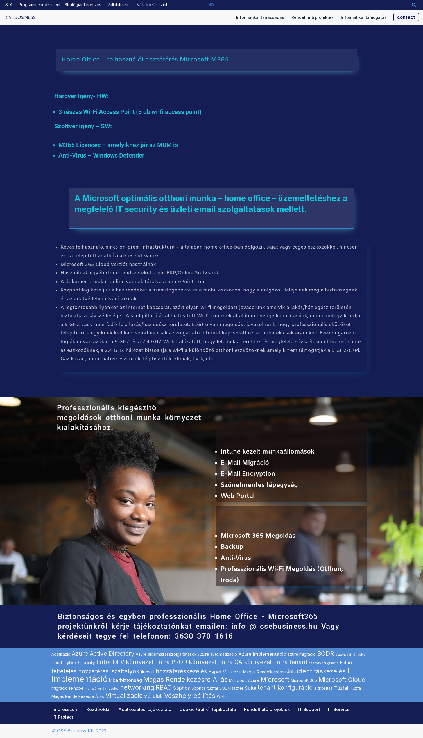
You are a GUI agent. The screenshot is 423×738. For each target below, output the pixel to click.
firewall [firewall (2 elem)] (147, 671)
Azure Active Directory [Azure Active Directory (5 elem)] (103, 653)
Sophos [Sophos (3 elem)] (181, 688)
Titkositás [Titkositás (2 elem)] (323, 688)
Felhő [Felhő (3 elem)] (346, 662)
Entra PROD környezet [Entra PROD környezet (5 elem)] (186, 662)
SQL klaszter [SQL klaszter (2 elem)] (231, 688)
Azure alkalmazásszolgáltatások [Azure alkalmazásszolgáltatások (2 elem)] (166, 654)
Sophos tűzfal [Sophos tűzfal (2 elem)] (204, 688)
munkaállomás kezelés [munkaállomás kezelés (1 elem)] (102, 689)
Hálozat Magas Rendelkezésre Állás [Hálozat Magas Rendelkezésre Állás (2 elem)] (262, 671)
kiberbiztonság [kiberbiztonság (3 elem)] (125, 680)
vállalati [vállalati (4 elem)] (153, 696)
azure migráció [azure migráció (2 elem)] (302, 654)
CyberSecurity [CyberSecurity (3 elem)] (79, 662)
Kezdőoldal (98, 709)
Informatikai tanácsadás (260, 17)
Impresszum (65, 709)
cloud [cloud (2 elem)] (56, 662)
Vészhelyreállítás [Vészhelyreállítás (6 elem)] (189, 696)
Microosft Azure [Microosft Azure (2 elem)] (244, 680)
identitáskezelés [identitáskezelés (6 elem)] (321, 671)
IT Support (309, 709)
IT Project (63, 717)
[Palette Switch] (211, 5)
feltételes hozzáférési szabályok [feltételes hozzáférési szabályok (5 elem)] (95, 671)
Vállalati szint (119, 4)
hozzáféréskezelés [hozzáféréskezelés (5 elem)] (181, 671)
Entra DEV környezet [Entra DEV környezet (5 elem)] (125, 662)
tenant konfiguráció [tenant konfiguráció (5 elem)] (285, 687)
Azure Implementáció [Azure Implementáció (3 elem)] (262, 654)
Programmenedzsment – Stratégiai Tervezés (60, 4)
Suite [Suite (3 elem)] (250, 688)
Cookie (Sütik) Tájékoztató (207, 709)
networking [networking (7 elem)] (137, 687)
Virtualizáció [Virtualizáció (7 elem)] (124, 696)
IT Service (339, 709)
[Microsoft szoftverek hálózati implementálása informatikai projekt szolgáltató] (20, 17)
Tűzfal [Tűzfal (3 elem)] (341, 688)
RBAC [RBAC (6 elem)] (164, 687)
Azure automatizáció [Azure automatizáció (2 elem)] (217, 654)
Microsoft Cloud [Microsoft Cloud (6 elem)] (342, 679)
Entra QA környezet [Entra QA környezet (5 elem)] (245, 662)
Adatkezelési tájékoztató (144, 709)
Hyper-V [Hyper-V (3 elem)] (217, 672)
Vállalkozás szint (152, 4)
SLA (8, 4)
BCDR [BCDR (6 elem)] (325, 653)
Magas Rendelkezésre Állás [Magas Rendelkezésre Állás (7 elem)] (185, 680)
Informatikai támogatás (364, 17)
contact (406, 17)
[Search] (414, 5)
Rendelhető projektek (312, 17)
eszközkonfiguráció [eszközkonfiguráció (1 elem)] (324, 663)
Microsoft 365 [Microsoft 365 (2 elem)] (304, 680)
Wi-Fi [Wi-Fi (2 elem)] (222, 696)
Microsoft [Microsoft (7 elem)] (275, 680)
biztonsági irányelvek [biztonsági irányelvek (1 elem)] (351, 655)
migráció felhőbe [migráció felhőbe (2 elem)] (67, 688)
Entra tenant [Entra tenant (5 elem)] (290, 662)
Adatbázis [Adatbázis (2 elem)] (60, 654)
